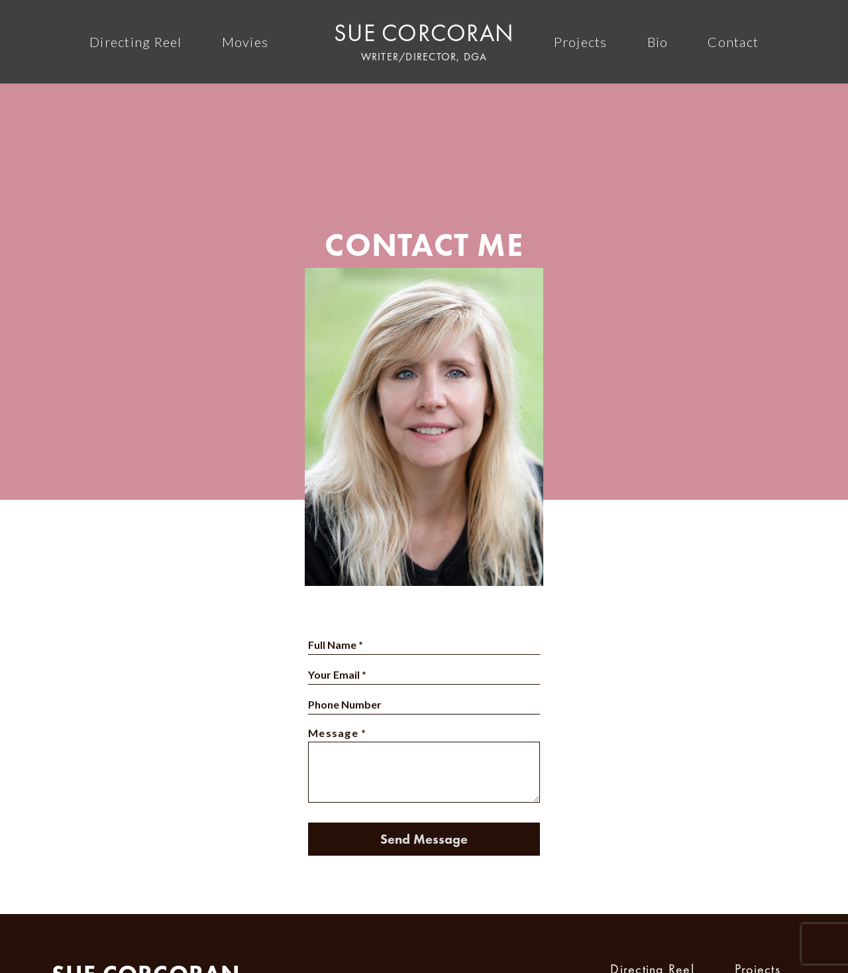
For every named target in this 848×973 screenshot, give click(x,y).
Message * (337, 732)
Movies (245, 42)
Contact (733, 42)
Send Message (424, 839)
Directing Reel (135, 42)
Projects (581, 42)
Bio (657, 42)
